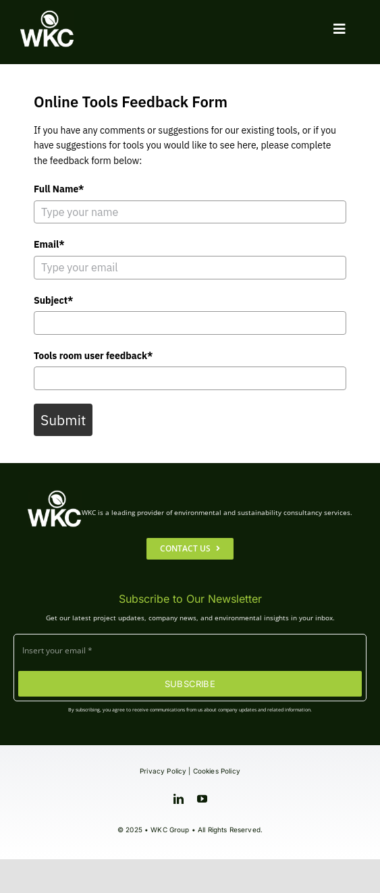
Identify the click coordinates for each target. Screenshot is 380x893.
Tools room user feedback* (93, 356)
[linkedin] (178, 799)
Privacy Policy (163, 771)
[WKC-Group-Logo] (47, 15)
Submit (63, 419)
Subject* (53, 300)
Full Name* (59, 189)
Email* (49, 244)
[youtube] (202, 799)
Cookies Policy (216, 771)
